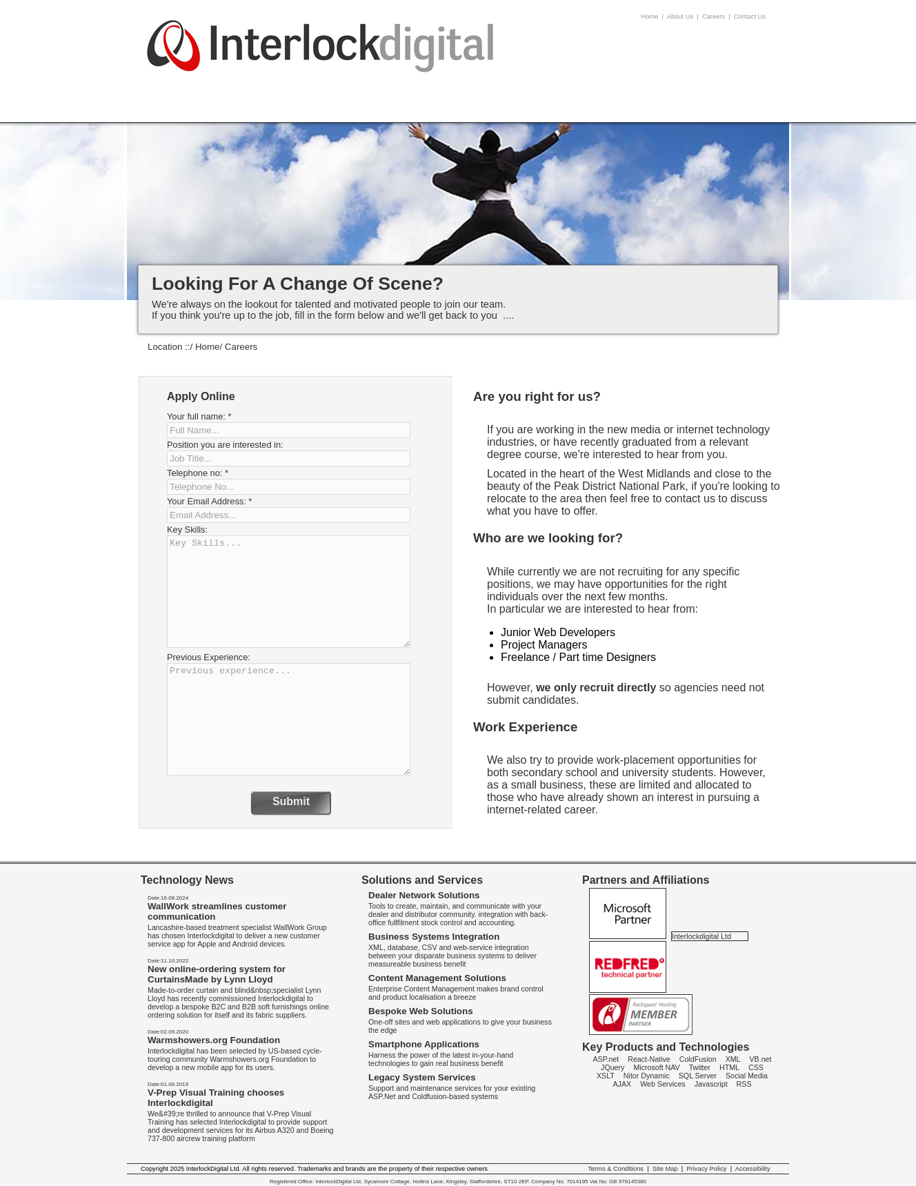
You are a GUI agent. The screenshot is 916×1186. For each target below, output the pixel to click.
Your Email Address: (209, 501)
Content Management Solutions (437, 978)
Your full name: (199, 416)
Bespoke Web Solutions (420, 1011)
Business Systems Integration (433, 936)
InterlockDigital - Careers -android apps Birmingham (321, 55)
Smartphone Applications (423, 1044)
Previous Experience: (208, 657)
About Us (680, 16)
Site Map (665, 1168)
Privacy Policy (706, 1168)
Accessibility (752, 1168)
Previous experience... (288, 719)
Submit (291, 801)
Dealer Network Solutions (423, 895)
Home (650, 16)
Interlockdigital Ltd (701, 936)
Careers (713, 16)
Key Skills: (187, 529)
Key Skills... (288, 591)
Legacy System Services (422, 1077)
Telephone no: (197, 473)
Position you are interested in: (225, 444)
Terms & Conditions (616, 1168)
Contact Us (750, 16)
